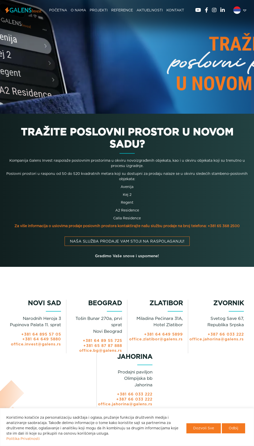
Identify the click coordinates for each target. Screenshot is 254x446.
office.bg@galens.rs (100, 351)
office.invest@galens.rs (36, 344)
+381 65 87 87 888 (102, 346)
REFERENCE (122, 10)
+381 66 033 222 (134, 394)
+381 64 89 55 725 (102, 341)
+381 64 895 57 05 (41, 334)
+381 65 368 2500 (224, 226)
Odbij (233, 428)
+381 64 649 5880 (41, 339)
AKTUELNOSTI (149, 10)
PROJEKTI (99, 10)
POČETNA (58, 10)
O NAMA (78, 10)
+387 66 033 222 (226, 334)
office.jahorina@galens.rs (216, 339)
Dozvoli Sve (203, 428)
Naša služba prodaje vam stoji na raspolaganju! (127, 241)
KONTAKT (175, 10)
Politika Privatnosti (23, 439)
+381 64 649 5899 (163, 334)
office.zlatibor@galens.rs (156, 339)
